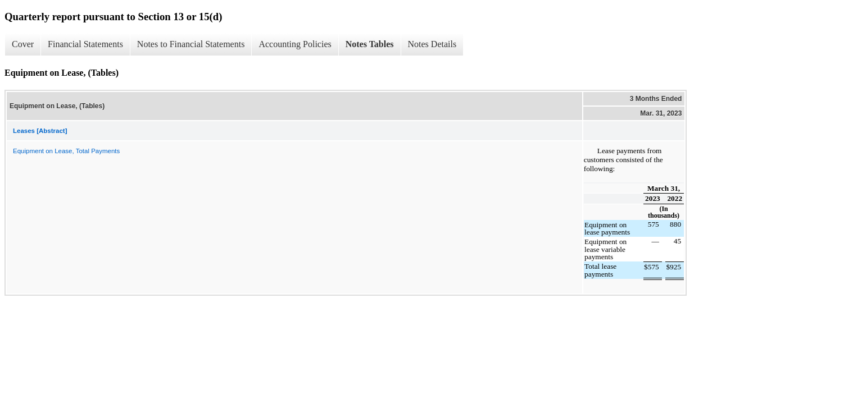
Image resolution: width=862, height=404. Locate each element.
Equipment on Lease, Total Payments (66, 151)
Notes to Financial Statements (191, 44)
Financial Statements (85, 44)
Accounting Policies (294, 44)
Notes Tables (370, 44)
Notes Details (432, 44)
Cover (23, 44)
